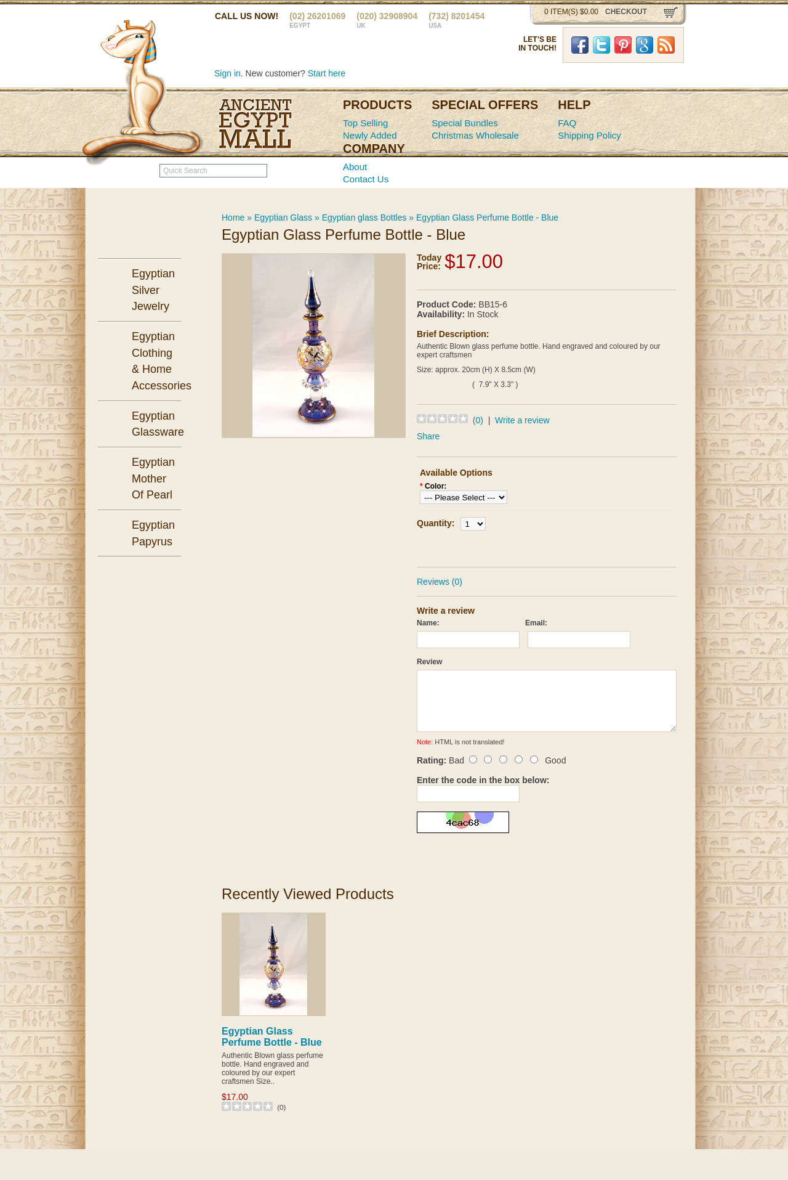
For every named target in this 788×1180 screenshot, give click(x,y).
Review (429, 661)
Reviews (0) (439, 582)
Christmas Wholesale (475, 135)
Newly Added (370, 135)
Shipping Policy (589, 135)
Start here (326, 73)
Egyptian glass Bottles (364, 217)
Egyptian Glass (283, 217)
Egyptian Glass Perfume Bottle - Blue (487, 217)
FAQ (567, 123)
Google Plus (644, 45)
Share (428, 436)
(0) (478, 420)
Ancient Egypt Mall (255, 124)
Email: (536, 623)
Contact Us (365, 179)
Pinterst (623, 45)
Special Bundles (465, 123)
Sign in (227, 73)
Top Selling (365, 123)
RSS (666, 45)
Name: (428, 623)
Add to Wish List (582, 547)
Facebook (580, 45)
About (355, 166)
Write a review (522, 420)
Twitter (601, 45)
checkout (626, 11)
